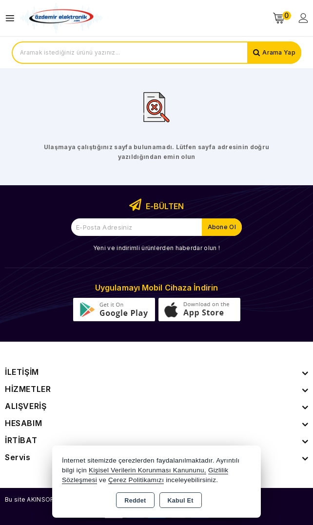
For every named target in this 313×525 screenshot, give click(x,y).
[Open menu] (12, 18)
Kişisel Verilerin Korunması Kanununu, (147, 470)
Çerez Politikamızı (136, 480)
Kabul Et (181, 500)
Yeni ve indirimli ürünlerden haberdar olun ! (156, 248)
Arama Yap (278, 52)
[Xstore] (61, 18)
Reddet (135, 500)
